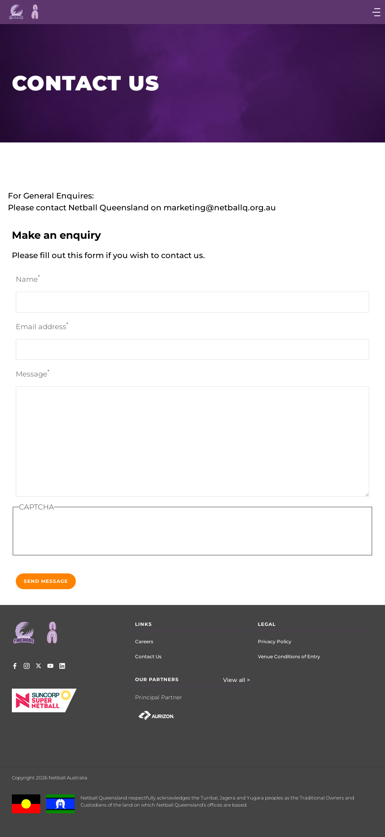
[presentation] (83, 535)
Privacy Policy (274, 641)
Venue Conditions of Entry (289, 656)
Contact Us (148, 656)
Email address (42, 326)
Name (28, 279)
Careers (144, 641)
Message (32, 373)
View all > (236, 679)
